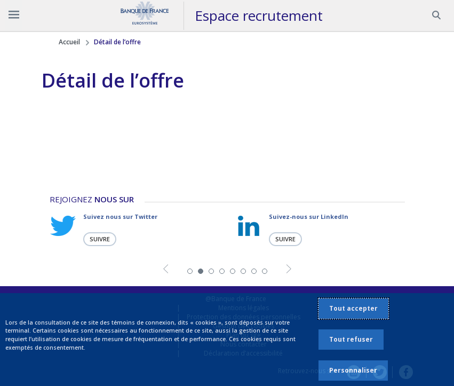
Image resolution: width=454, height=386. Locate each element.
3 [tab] (211, 270)
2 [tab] (200, 270)
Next (288, 269)
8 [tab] (264, 270)
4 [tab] (222, 270)
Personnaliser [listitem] (353, 370)
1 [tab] (190, 270)
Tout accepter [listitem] (353, 308)
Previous (165, 269)
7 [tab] (254, 270)
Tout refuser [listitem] (351, 339)
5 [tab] (232, 270)
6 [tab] (243, 270)
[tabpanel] (134, 229)
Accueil (69, 41)
